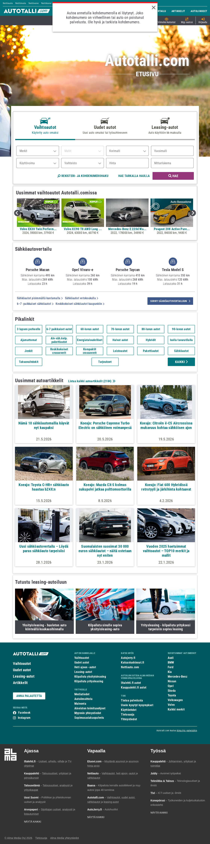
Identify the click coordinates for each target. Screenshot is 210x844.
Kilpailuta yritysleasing (88, 681)
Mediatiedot (81, 694)
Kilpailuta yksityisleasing (90, 676)
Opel (171, 686)
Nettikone (46, 3)
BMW (171, 662)
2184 (107, 381)
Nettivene (34, 3)
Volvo (171, 705)
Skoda (172, 690)
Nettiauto (8, 3)
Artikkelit (20, 682)
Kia (170, 672)
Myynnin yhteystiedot (87, 713)
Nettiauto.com (130, 667)
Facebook (24, 712)
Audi (171, 658)
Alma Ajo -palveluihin (187, 730)
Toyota (172, 695)
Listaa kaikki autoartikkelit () (91, 381)
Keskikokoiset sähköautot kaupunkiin (80, 304)
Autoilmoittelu (83, 699)
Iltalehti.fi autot (131, 683)
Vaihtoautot (22, 663)
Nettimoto (20, 3)
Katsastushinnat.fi (132, 662)
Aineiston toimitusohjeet (89, 708)
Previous (17, 213)
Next (193, 213)
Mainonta (80, 703)
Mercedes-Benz (177, 676)
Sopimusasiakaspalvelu (89, 717)
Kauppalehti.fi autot (133, 687)
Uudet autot (22, 670)
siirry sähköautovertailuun (170, 301)
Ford (170, 667)
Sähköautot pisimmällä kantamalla (40, 298)
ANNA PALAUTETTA (29, 696)
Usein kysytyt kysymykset (137, 705)
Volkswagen (175, 700)
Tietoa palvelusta (132, 700)
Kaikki (181, 362)
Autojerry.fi (128, 658)
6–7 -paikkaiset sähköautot (35, 304)
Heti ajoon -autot (85, 667)
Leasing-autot (23, 676)
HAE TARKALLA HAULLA (134, 176)
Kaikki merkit (176, 709)
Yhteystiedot (129, 719)
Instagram (24, 717)
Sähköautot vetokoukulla (81, 298)
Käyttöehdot (128, 710)
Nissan (172, 681)
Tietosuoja (127, 714)
